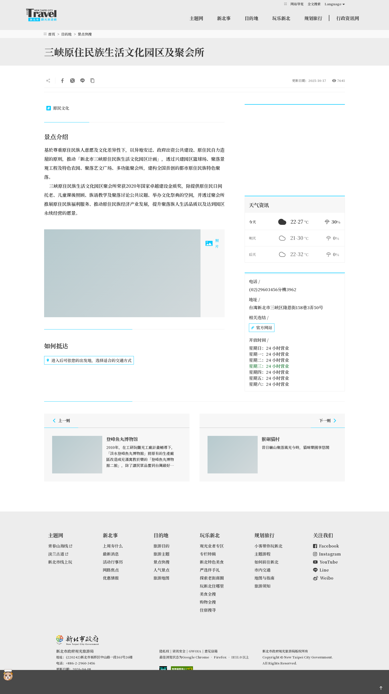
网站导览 (297, 4)
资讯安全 (178, 651)
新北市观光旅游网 (46, 15)
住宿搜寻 (208, 610)
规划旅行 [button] (313, 18)
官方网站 (261, 328)
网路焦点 (111, 570)
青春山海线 (60, 546)
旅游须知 (262, 586)
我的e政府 (163, 670)
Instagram (327, 554)
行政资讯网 (347, 18)
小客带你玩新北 (268, 546)
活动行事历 (113, 562)
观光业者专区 (212, 546)
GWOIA (195, 651)
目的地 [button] (251, 18)
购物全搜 (208, 602)
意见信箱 (211, 651)
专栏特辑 (208, 554)
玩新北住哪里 (212, 586)
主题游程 (262, 554)
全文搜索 (314, 4)
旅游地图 (161, 578)
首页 (51, 34)
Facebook (326, 546)
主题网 (196, 18)
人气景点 (161, 570)
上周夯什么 (113, 546)
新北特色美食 (212, 562)
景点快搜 (85, 34)
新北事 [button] (224, 18)
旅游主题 (161, 554)
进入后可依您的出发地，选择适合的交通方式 (89, 360)
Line (321, 570)
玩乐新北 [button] (281, 18)
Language (333, 4)
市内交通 (262, 570)
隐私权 (164, 651)
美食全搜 (208, 594)
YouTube (325, 562)
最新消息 (111, 554)
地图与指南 (264, 578)
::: (285, 3)
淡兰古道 (58, 554)
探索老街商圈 (212, 578)
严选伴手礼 (210, 570)
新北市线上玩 (60, 562)
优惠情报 (111, 578)
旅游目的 (161, 546)
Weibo (323, 578)
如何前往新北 (266, 562)
